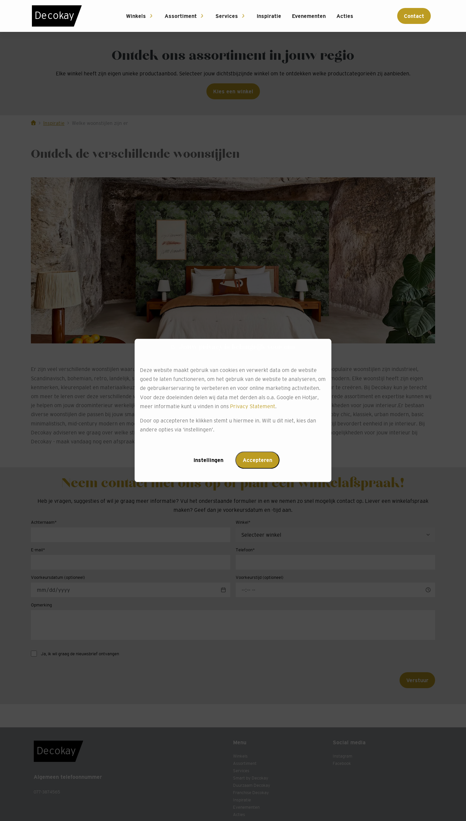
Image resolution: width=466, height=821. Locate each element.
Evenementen (309, 16)
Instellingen (208, 460)
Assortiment (181, 16)
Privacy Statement (252, 406)
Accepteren (257, 460)
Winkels (136, 16)
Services (226, 16)
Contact (414, 16)
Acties (344, 16)
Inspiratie (269, 16)
